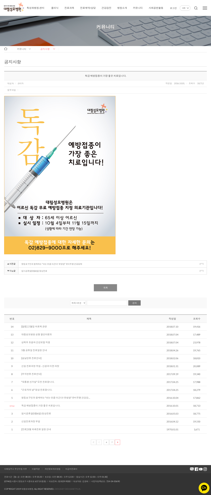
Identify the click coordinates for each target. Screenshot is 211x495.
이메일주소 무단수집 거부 (15, 469)
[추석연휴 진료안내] (31, 374)
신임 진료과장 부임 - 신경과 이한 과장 (40, 366)
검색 (134, 303)
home (7, 49)
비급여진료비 (71, 469)
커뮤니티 (21, 49)
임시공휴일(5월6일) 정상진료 (34, 271)
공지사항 (45, 49)
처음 (93, 442)
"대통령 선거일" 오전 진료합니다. (37, 382)
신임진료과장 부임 (30, 421)
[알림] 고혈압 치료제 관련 (34, 326)
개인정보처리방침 (52, 469)
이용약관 (36, 469)
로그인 (173, 8)
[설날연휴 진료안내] (31, 358)
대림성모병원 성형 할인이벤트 (36, 334)
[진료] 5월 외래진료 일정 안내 (36, 429)
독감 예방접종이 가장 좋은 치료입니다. (40, 405)
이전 (99, 442)
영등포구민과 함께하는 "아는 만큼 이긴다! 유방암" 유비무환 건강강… (55, 398)
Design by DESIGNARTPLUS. (68, 489)
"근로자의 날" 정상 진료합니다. (36, 390)
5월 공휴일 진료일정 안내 (34, 350)
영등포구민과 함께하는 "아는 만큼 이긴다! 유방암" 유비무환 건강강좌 (51, 264)
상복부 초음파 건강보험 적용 (35, 342)
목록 (105, 287)
